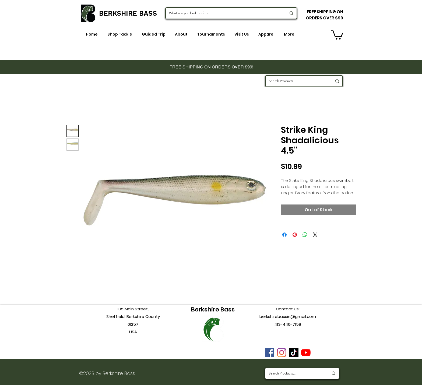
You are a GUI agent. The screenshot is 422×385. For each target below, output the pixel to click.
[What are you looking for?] (223, 13)
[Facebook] (269, 352)
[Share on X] (315, 234)
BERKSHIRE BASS (128, 13)
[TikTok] (293, 352)
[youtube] (306, 352)
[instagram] (281, 352)
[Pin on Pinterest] (294, 234)
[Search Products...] (296, 81)
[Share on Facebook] (284, 234)
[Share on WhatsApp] (305, 234)
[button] (337, 34)
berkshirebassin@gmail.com (287, 316)
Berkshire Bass (213, 309)
